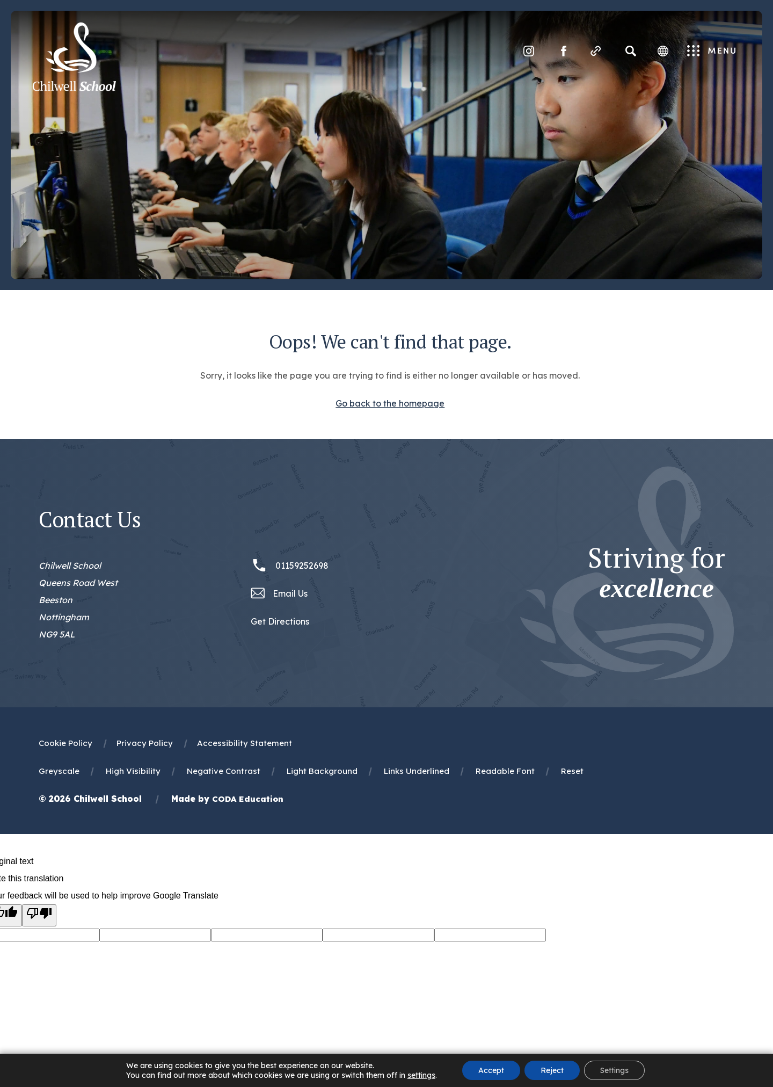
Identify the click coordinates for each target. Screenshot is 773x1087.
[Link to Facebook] (563, 51)
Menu (711, 51)
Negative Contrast (223, 771)
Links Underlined (416, 771)
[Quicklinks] (595, 51)
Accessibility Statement (244, 743)
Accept (491, 1070)
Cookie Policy (65, 743)
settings (421, 1075)
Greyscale (59, 771)
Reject (552, 1070)
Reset (572, 771)
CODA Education (247, 799)
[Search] (630, 51)
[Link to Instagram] (528, 51)
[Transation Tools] (663, 51)
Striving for (656, 573)
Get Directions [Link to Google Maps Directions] (280, 621)
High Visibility (133, 771)
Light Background (322, 771)
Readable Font (505, 771)
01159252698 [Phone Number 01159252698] (302, 565)
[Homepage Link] (74, 88)
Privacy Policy (144, 743)
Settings (614, 1070)
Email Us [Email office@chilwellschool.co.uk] (290, 593)
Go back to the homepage (390, 403)
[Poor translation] (39, 915)
